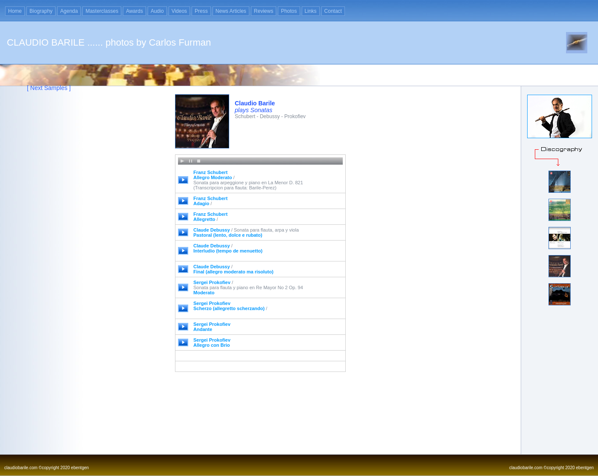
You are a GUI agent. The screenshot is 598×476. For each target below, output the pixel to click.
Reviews (263, 11)
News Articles (231, 11)
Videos (179, 11)
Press (201, 11)
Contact (333, 11)
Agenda (69, 11)
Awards (134, 11)
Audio (157, 11)
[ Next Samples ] (49, 87)
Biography (41, 11)
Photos (289, 11)
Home (15, 11)
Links (311, 11)
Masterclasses (101, 11)
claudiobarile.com (21, 467)
